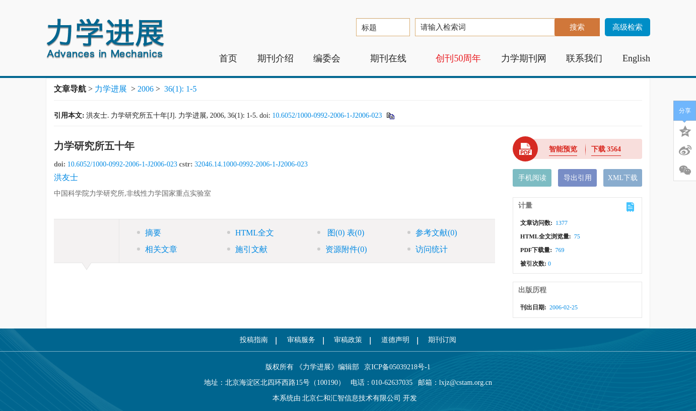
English (636, 58)
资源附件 (342, 249)
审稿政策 (348, 340)
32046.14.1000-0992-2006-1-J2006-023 (251, 164)
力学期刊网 (523, 58)
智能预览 (563, 149)
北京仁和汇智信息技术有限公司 (351, 398)
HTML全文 (250, 232)
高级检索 (627, 27)
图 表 (340, 232)
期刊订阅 (442, 340)
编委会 (331, 58)
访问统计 (427, 249)
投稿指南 (254, 340)
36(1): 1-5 (180, 89)
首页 (228, 58)
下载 (606, 149)
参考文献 (432, 232)
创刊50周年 (458, 58)
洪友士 (66, 177)
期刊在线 (393, 58)
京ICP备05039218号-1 (395, 367)
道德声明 (395, 340)
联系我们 (584, 58)
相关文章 (157, 249)
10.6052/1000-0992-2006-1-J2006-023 (327, 115)
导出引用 (578, 178)
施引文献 (247, 249)
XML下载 (623, 178)
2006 (145, 89)
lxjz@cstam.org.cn (465, 382)
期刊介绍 (275, 58)
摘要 (149, 232)
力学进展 (111, 89)
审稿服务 (301, 340)
